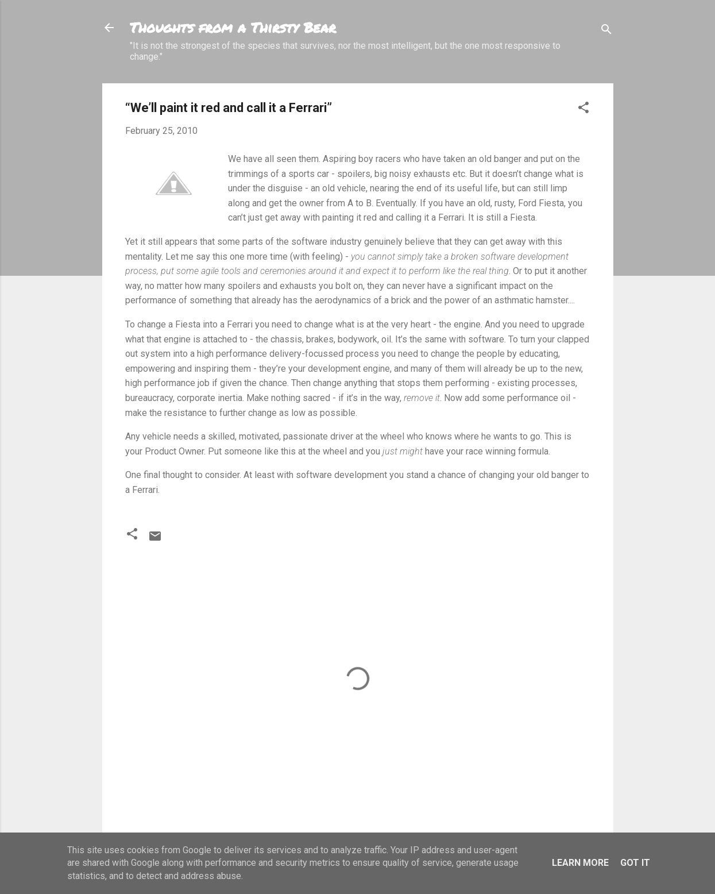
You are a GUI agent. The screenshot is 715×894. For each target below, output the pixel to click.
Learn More (580, 862)
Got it (635, 862)
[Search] (606, 31)
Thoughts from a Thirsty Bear (233, 27)
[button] (583, 109)
